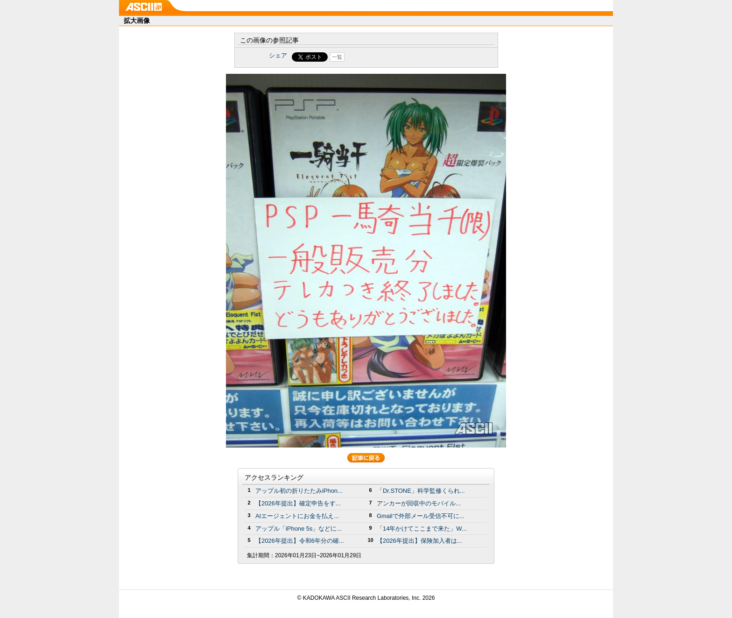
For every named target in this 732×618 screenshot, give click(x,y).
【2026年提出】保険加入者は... (419, 540)
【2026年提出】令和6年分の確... (299, 540)
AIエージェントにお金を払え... (297, 515)
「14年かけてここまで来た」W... (422, 528)
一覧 (337, 57)
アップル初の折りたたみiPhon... (299, 490)
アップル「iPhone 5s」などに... (298, 528)
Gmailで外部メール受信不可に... (421, 515)
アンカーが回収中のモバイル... (419, 503)
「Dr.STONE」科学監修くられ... (421, 490)
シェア (278, 55)
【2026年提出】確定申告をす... (298, 503)
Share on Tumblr (401, 57)
